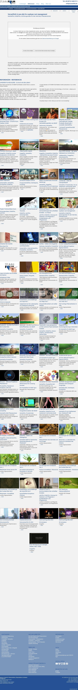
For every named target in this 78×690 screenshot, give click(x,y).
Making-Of (31, 659)
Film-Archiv (58, 642)
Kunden (57, 637)
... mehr (2, 132)
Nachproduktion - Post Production (37, 642)
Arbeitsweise (5, 637)
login (56, 656)
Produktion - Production (34, 640)
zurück (64, 10)
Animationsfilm (5, 649)
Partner (30, 655)
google (57, 671)
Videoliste (55, 10)
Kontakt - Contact (33, 649)
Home (56, 649)
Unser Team (31, 652)
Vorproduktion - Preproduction (36, 639)
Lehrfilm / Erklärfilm (6, 645)
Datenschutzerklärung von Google (50, 38)
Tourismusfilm (5, 650)
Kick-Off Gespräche (33, 637)
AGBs (56, 653)
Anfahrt (30, 650)
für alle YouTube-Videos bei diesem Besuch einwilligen (45, 50)
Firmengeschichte (33, 653)
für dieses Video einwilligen (28, 50)
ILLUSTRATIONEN (6, 656)
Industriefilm (4, 643)
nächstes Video (74, 11)
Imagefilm (4, 640)
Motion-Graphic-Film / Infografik (9, 647)
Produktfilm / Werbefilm (7, 639)
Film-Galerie (58, 636)
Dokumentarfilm (5, 652)
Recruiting (4, 642)
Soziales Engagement (34, 658)
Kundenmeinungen (60, 639)
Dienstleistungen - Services (8, 653)
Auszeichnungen (59, 640)
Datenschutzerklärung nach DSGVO (64, 655)
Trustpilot (57, 672)
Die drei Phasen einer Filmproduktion (38, 636)
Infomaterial (31, 656)
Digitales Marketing (33, 643)
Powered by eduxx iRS (73, 689)
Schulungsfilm (5, 646)
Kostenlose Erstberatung (8, 636)
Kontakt (57, 650)
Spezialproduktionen (6, 655)
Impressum (58, 652)
